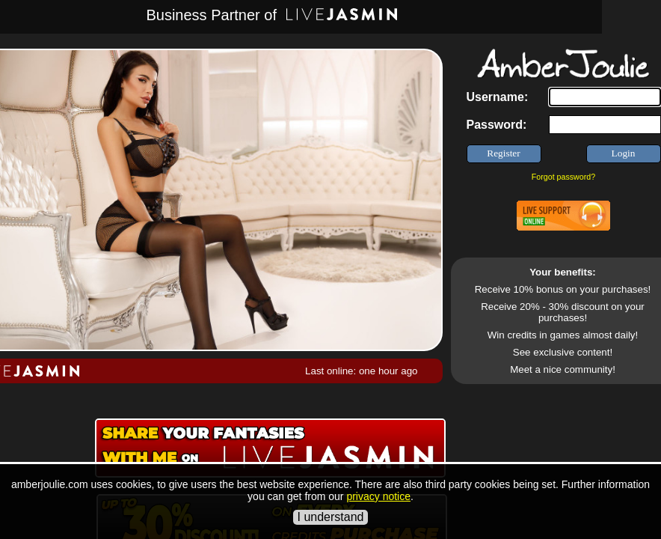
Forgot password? (563, 176)
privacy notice (378, 496)
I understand (331, 517)
